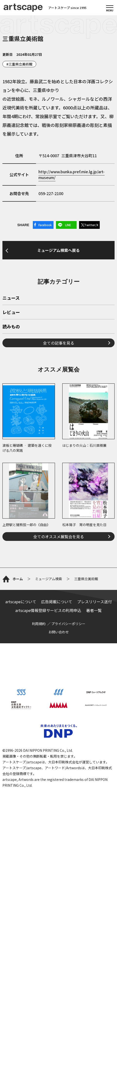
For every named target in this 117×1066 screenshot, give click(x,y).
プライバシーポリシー (68, 859)
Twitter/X (91, 225)
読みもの (11, 455)
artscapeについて (20, 837)
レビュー (11, 441)
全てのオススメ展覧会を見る (58, 665)
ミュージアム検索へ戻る (58, 311)
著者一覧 (94, 846)
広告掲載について (56, 837)
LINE (68, 225)
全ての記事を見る (58, 471)
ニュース (11, 427)
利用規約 (38, 859)
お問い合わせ (58, 867)
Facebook (45, 225)
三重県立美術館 (20, 64)
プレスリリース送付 (94, 837)
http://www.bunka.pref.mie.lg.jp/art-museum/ (71, 174)
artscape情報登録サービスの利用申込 (48, 846)
